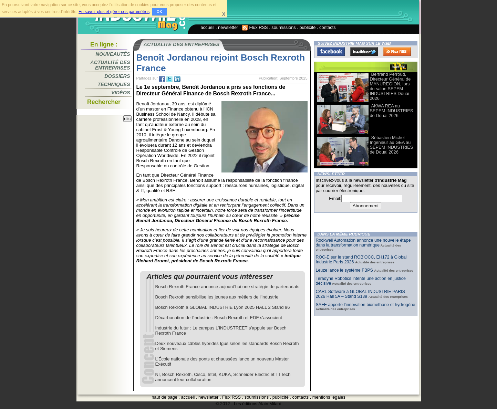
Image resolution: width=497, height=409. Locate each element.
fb (161, 79)
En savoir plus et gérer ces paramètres (114, 11)
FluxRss (397, 51)
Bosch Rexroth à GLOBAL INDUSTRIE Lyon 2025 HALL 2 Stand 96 (222, 307)
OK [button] (160, 12)
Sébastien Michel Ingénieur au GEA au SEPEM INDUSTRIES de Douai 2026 (391, 145)
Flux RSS (255, 27)
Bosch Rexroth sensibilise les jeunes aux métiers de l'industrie (217, 297)
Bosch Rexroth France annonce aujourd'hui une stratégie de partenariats (227, 286)
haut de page (164, 397)
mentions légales (328, 397)
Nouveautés (113, 54)
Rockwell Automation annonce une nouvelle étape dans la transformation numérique (363, 243)
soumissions (283, 27)
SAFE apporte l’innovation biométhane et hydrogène (365, 304)
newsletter (228, 27)
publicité (307, 27)
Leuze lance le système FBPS (345, 270)
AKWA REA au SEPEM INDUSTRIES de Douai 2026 (391, 110)
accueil (208, 27)
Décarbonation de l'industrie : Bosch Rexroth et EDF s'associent (218, 317)
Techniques (113, 84)
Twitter (364, 51)
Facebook (331, 51)
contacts (327, 27)
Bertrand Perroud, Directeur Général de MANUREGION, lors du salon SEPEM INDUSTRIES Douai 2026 (390, 86)
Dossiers (117, 76)
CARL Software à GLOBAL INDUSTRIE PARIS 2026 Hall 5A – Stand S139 (360, 294)
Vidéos (120, 92)
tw (169, 79)
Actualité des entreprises (110, 65)
